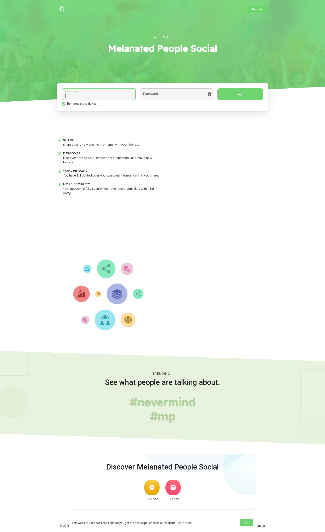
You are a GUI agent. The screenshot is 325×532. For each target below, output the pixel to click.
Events (173, 490)
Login (240, 94)
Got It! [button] (246, 523)
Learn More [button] (184, 523)
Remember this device (82, 103)
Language (257, 525)
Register (258, 9)
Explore (152, 490)
